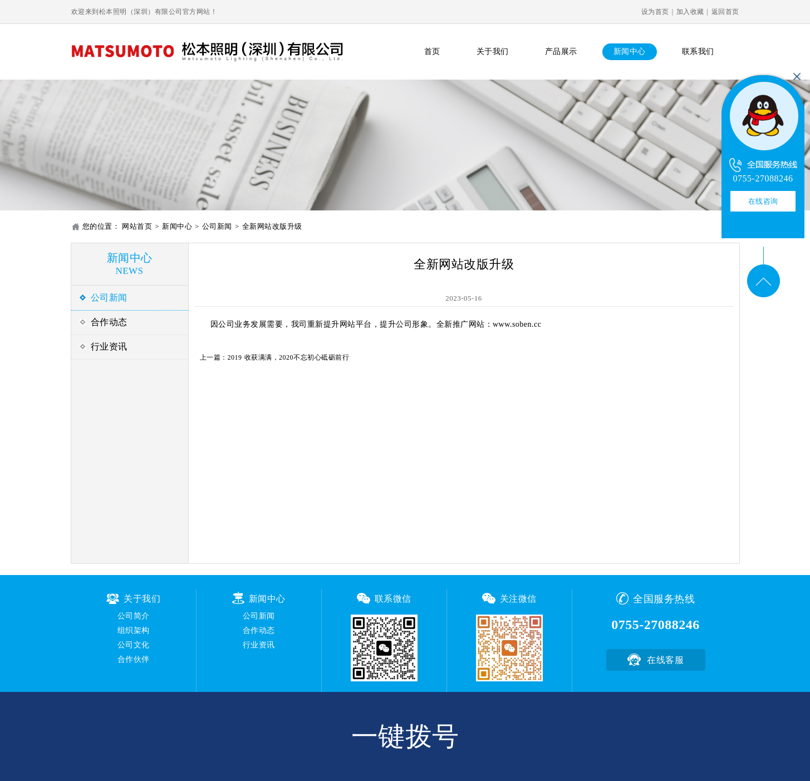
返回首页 (725, 12)
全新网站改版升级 (272, 226)
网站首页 (137, 226)
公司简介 (133, 616)
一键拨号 (405, 736)
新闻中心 (629, 51)
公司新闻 (217, 226)
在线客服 (665, 660)
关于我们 (493, 51)
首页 (432, 51)
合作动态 (109, 322)
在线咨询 (763, 201)
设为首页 (655, 12)
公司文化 (133, 645)
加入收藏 (690, 12)
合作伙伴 (133, 659)
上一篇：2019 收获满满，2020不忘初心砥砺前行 (275, 357)
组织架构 (133, 630)
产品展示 (561, 51)
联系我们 (698, 51)
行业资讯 (109, 346)
